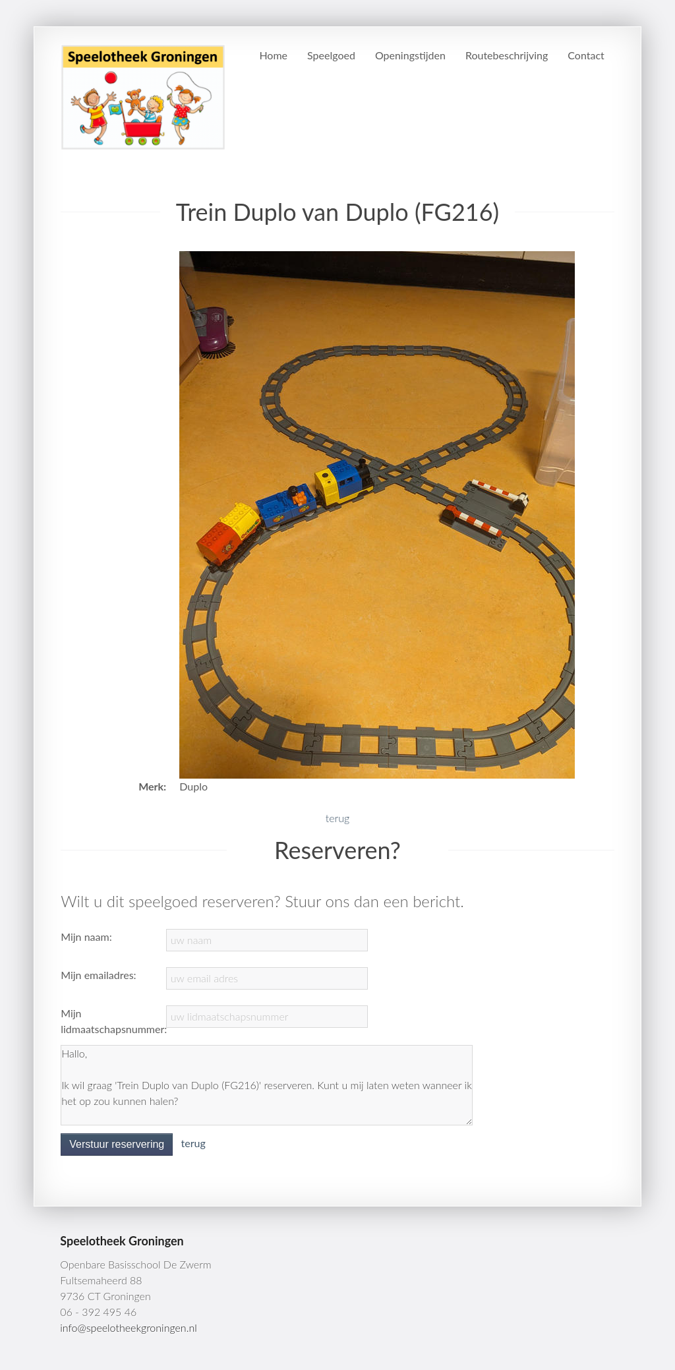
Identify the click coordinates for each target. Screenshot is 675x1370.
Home (273, 55)
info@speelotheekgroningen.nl (128, 1327)
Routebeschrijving (506, 55)
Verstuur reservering (116, 1144)
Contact (586, 55)
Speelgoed (331, 55)
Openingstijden (410, 55)
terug (337, 818)
